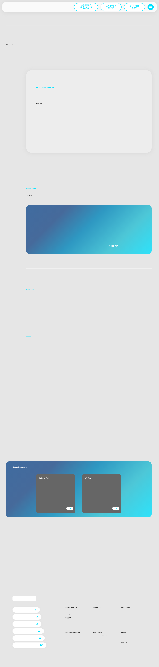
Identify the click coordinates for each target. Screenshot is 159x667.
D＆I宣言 (8, 495)
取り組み (8, 498)
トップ (8, 23)
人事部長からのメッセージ (14, 491)
